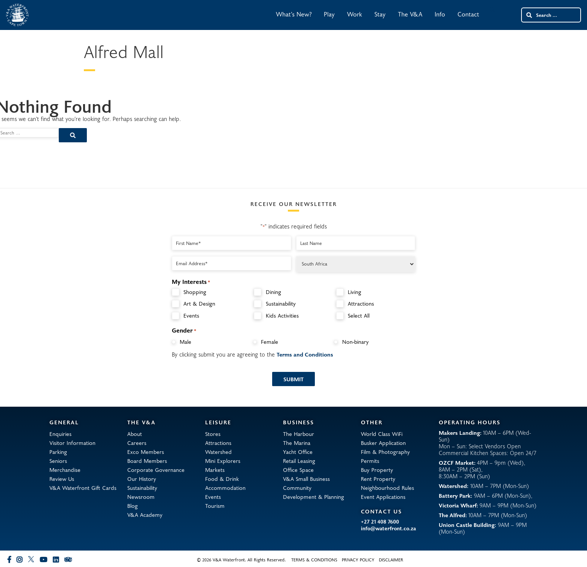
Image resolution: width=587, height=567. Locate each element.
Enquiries (60, 433)
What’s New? (293, 14)
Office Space (298, 469)
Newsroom (141, 496)
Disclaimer (391, 559)
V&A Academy (144, 514)
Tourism (215, 505)
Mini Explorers (222, 460)
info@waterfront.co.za (388, 528)
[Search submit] (528, 14)
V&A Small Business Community (306, 483)
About (134, 433)
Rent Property (378, 478)
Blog (132, 505)
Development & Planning (313, 496)
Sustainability (281, 303)
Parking (58, 451)
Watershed (218, 451)
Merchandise (64, 469)
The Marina (296, 442)
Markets (215, 469)
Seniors (58, 460)
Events (191, 315)
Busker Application (383, 442)
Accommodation (225, 487)
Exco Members (145, 451)
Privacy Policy (358, 559)
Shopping (194, 291)
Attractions (361, 303)
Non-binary (355, 341)
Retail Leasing (299, 460)
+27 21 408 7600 (380, 521)
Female (269, 341)
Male (185, 341)
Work (354, 14)
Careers (136, 442)
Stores (212, 433)
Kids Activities (282, 315)
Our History (141, 478)
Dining (273, 291)
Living (354, 291)
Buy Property (377, 469)
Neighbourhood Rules (387, 487)
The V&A (410, 14)
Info (440, 14)
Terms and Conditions (305, 354)
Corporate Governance (156, 469)
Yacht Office (298, 451)
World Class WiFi (381, 433)
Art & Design (199, 303)
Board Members (147, 460)
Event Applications (383, 496)
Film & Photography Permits (385, 456)
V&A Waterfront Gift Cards (82, 487)
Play (329, 14)
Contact (468, 14)
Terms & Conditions (314, 559)
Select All (358, 315)
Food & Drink (222, 478)
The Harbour (298, 433)
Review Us (61, 478)
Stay (380, 14)
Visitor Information (72, 442)
